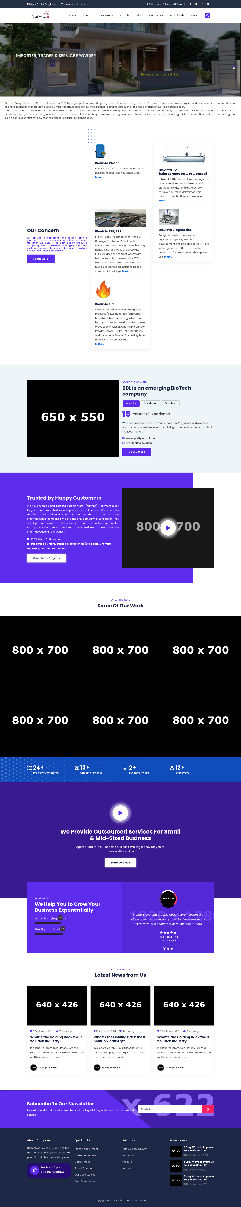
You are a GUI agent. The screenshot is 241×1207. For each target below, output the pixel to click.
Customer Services (86, 1155)
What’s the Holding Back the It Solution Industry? (56, 1039)
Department (82, 1162)
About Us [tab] (131, 403)
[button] (234, 66)
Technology (65, 1031)
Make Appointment (86, 1149)
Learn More (40, 259)
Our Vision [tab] (170, 403)
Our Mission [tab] (150, 403)
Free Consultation (85, 1181)
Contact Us (156, 15)
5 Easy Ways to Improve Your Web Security (199, 1148)
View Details (137, 452)
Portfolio (124, 15)
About (87, 15)
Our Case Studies (85, 1174)
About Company (85, 1168)
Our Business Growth (134, 1149)
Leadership (129, 1155)
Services (127, 1168)
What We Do (105, 15)
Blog (139, 15)
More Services (120, 862)
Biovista (120, 1200)
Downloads (177, 15)
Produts (127, 1162)
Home (72, 15)
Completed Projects (46, 558)
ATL (144, 1200)
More (194, 15)
